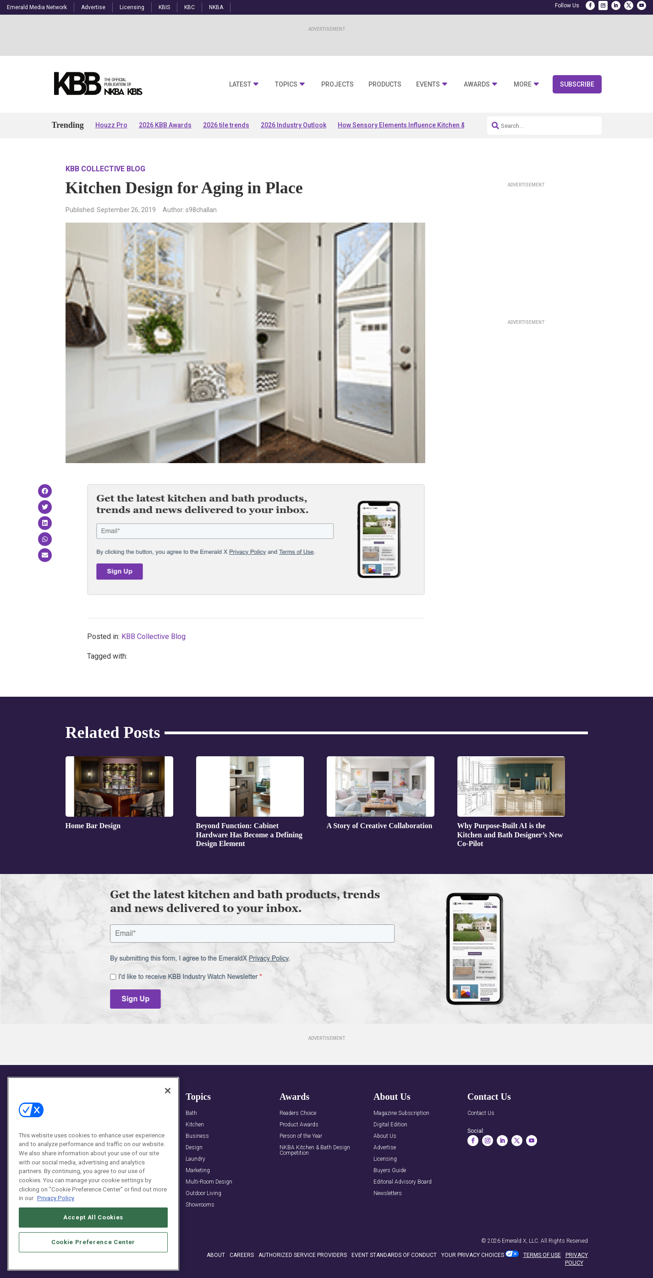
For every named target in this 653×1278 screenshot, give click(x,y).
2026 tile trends (226, 125)
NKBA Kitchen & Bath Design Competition (315, 1150)
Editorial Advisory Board (402, 1182)
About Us (384, 1136)
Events (428, 84)
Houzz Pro (111, 125)
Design (194, 1148)
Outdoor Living (203, 1193)
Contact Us (480, 1113)
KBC (189, 7)
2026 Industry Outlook (293, 125)
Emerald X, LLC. (520, 1241)
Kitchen (195, 1125)
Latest (240, 84)
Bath (191, 1113)
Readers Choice (298, 1113)
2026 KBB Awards (165, 125)
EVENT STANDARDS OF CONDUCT (394, 1255)
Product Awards (299, 1125)
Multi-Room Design (209, 1182)
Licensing (132, 7)
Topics (286, 84)
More (523, 84)
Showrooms (200, 1205)
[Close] (168, 1104)
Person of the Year (301, 1136)
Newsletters (387, 1193)
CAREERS (242, 1255)
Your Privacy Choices (472, 1255)
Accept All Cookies (93, 1231)
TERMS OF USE (542, 1255)
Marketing (198, 1171)
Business (197, 1136)
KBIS (164, 7)
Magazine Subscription (401, 1113)
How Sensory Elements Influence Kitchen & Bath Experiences (428, 125)
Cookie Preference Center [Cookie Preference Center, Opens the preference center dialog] (93, 1255)
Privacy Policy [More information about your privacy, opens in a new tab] (55, 1211)
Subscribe (577, 84)
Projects (337, 84)
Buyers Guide (389, 1171)
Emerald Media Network (37, 7)
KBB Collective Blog (105, 168)
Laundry (195, 1159)
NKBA (216, 7)
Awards (477, 84)
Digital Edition (390, 1125)
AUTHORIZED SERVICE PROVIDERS (302, 1255)
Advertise (93, 7)
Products (384, 84)
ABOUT (216, 1255)
